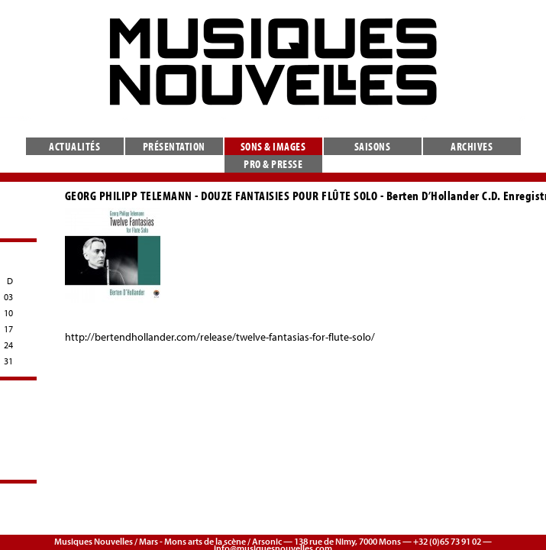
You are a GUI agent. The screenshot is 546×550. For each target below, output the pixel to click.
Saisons (372, 146)
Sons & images (273, 146)
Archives (472, 146)
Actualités (74, 146)
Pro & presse (273, 164)
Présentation (174, 146)
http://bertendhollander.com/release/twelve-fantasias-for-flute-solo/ (220, 337)
